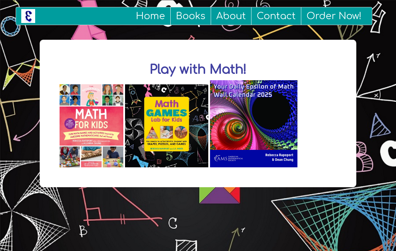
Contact (276, 16)
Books (190, 16)
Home (150, 16)
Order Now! (334, 16)
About (231, 16)
